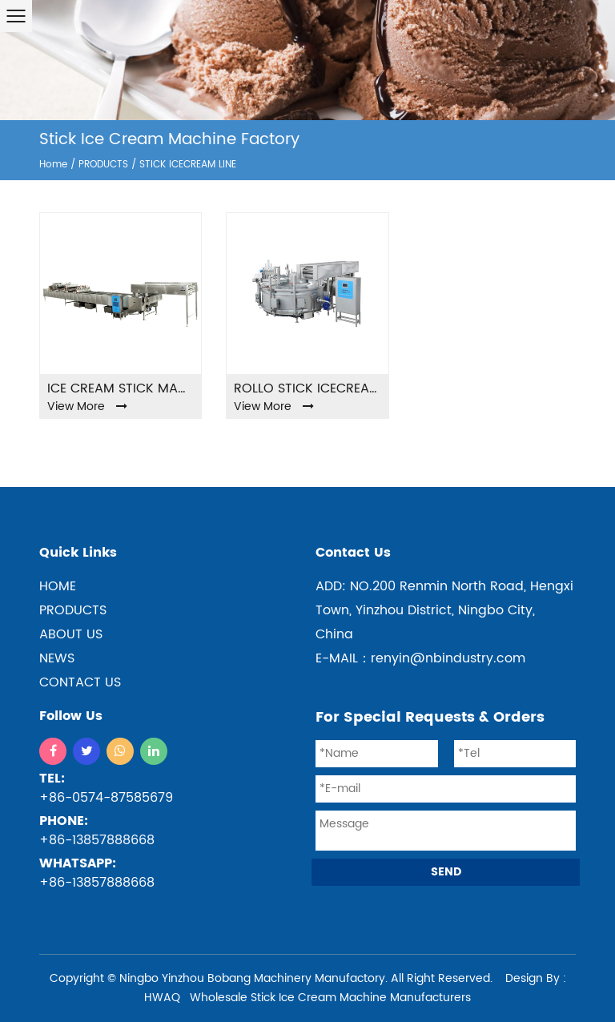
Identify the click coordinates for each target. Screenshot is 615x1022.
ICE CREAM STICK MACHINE (120, 388)
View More (87, 406)
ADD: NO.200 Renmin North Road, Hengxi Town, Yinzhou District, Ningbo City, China (444, 610)
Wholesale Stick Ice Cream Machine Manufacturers (330, 997)
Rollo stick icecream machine (307, 388)
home (57, 586)
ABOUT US (70, 634)
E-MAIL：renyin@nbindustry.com (420, 658)
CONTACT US (80, 682)
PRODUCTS (103, 164)
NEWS (56, 658)
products (73, 610)
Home (53, 164)
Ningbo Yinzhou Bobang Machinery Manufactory (252, 978)
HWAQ (162, 997)
